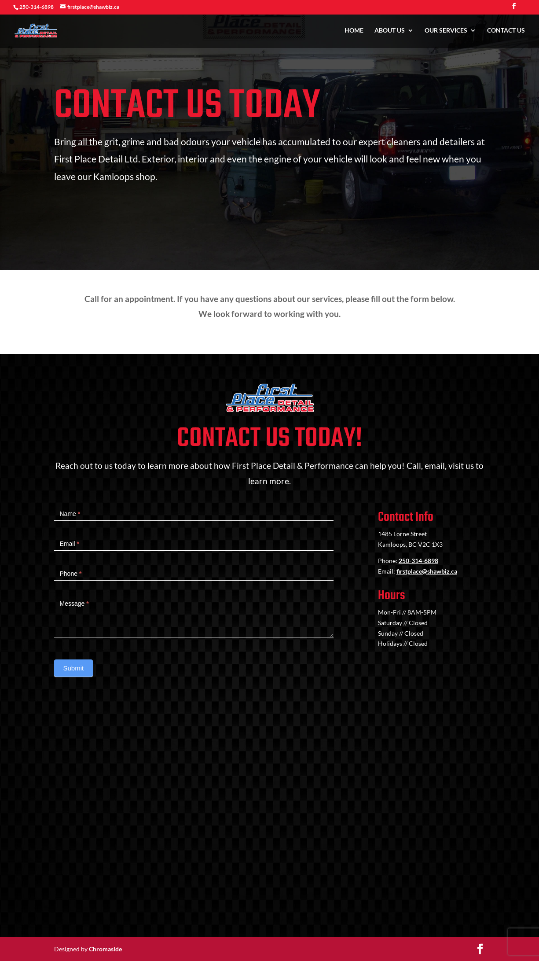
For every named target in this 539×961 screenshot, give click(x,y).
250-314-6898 (418, 560)
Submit (73, 668)
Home (354, 31)
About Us (389, 31)
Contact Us (506, 31)
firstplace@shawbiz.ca (426, 571)
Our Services (446, 31)
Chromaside (105, 949)
